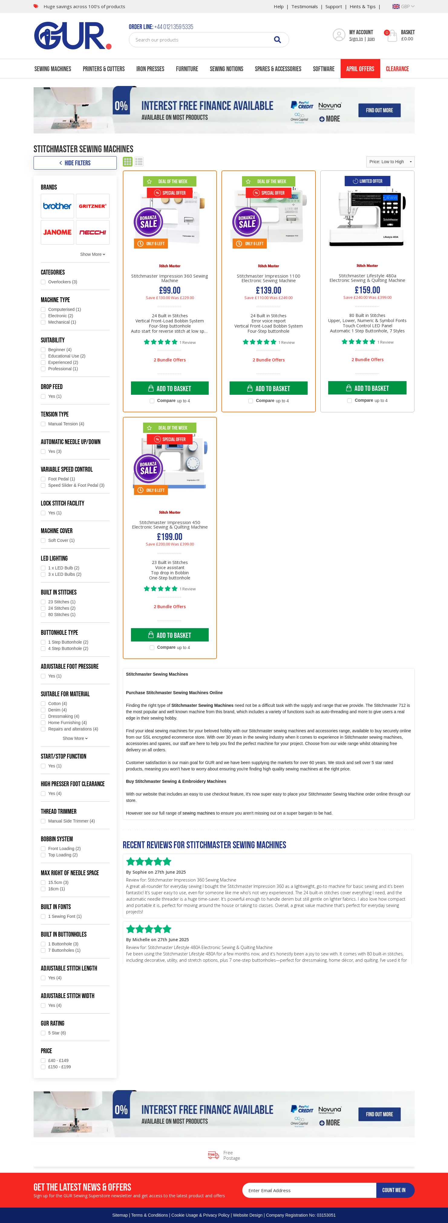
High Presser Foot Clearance (73, 783)
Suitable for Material (65, 693)
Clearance (397, 68)
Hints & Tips (363, 6)
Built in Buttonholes (64, 934)
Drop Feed (52, 386)
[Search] (277, 39)
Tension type (55, 414)
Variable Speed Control (67, 469)
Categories (53, 272)
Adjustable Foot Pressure (70, 666)
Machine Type (55, 299)
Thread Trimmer (59, 811)
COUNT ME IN (394, 1190)
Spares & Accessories (278, 68)
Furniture (187, 68)
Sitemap (120, 1215)
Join (371, 38)
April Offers (360, 68)
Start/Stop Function (63, 756)
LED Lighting (54, 558)
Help (279, 6)
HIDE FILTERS (75, 162)
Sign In (356, 38)
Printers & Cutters (104, 68)
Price (46, 1050)
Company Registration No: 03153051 (300, 1215)
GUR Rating (52, 1023)
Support (333, 6)
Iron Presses (150, 68)
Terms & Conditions (149, 1215)
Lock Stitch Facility (62, 503)
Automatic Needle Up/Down (70, 441)
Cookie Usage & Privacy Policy (201, 1215)
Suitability (53, 340)
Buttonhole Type (59, 632)
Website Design (248, 1215)
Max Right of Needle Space (70, 872)
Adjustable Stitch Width (67, 995)
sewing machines (198, 813)
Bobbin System (57, 838)
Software (324, 68)
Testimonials (304, 6)
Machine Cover (57, 530)
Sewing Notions (226, 68)
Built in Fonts (56, 906)
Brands (49, 187)
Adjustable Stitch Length (69, 968)
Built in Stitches (59, 592)
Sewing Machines (52, 68)
